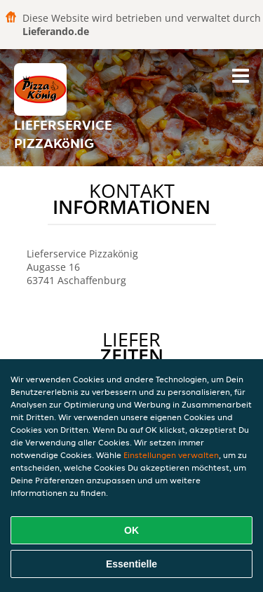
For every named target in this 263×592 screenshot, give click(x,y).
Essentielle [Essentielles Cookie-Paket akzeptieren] (131, 564)
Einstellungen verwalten (171, 455)
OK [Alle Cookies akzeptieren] (131, 530)
